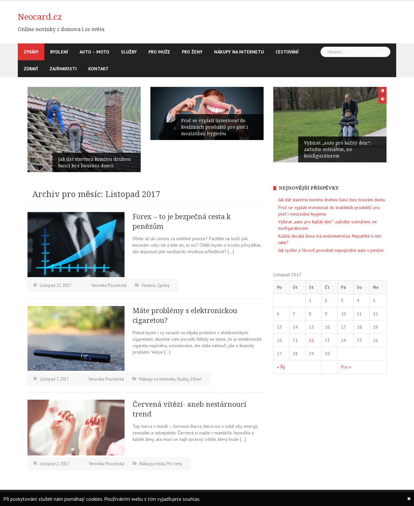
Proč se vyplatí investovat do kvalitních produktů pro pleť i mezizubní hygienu (214, 127)
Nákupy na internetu (239, 52)
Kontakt (98, 69)
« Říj (281, 367)
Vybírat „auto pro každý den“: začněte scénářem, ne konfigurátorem (337, 149)
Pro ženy (192, 52)
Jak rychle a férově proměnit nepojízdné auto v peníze (331, 250)
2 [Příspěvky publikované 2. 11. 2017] (326, 300)
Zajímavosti (63, 69)
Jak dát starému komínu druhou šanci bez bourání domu (94, 162)
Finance (149, 285)
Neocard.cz (40, 17)
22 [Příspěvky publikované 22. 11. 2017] (311, 340)
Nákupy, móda (152, 463)
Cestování (287, 52)
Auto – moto (94, 52)
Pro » (346, 367)
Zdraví (31, 69)
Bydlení (59, 52)
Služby (129, 52)
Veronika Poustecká (108, 285)
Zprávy (31, 52)
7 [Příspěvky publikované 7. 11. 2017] (294, 314)
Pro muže (159, 52)
